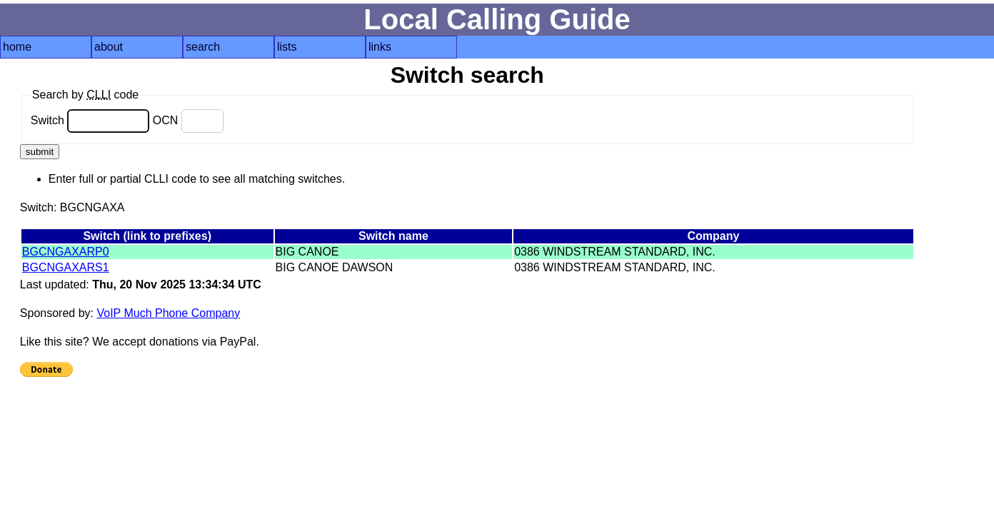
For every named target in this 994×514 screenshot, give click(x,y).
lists (287, 47)
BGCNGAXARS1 (65, 267)
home (17, 47)
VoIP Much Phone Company (168, 313)
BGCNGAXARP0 (65, 252)
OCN (188, 120)
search (203, 47)
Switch (90, 120)
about (108, 47)
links (379, 47)
